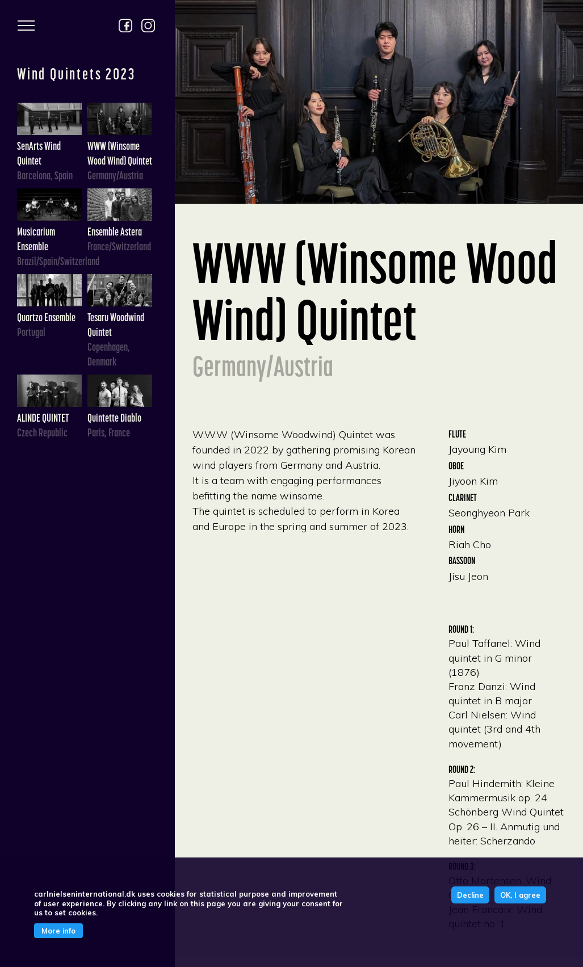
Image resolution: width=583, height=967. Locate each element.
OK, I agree (520, 894)
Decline (470, 894)
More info (58, 930)
